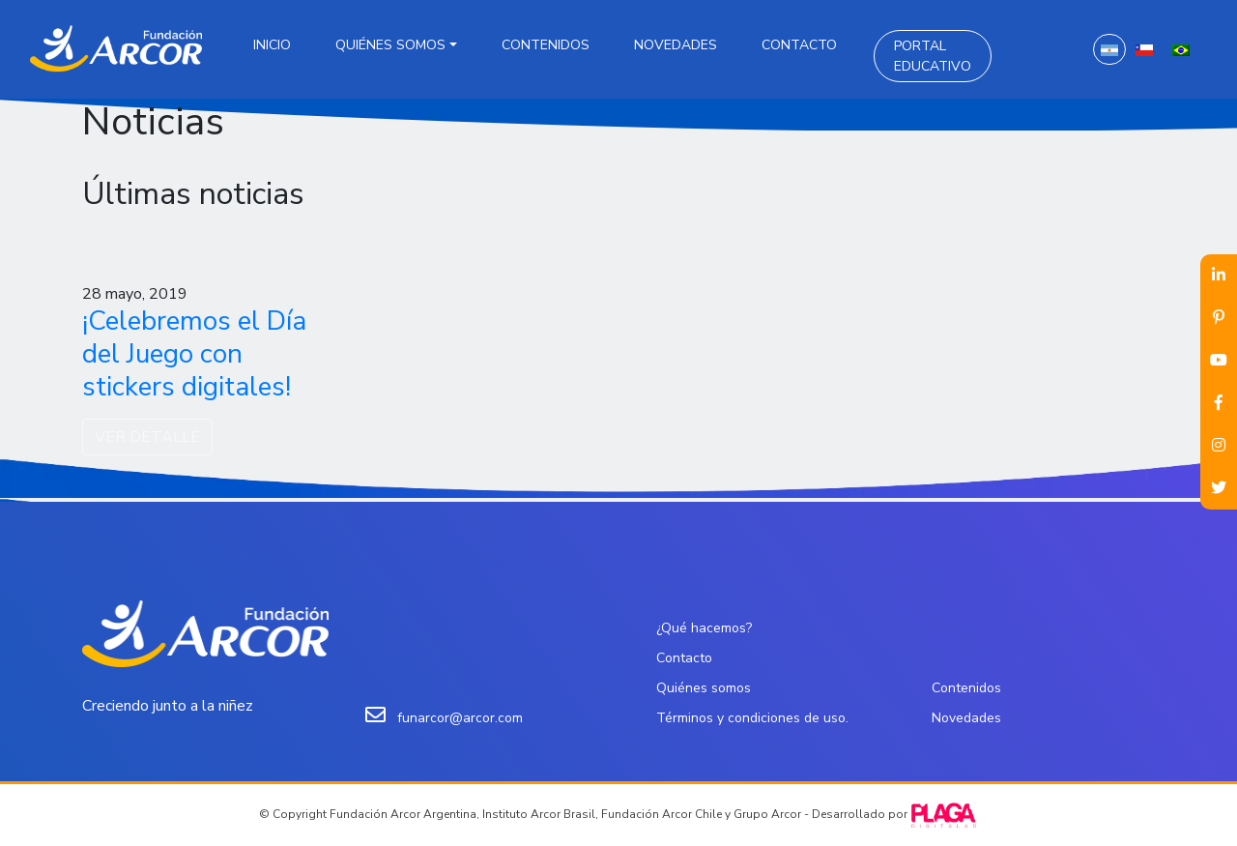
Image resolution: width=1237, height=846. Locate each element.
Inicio (272, 45)
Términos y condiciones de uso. (752, 718)
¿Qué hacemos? (704, 628)
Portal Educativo (932, 56)
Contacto (799, 45)
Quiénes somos (390, 45)
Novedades (675, 45)
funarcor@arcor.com (460, 718)
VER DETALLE (147, 437)
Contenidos (546, 45)
